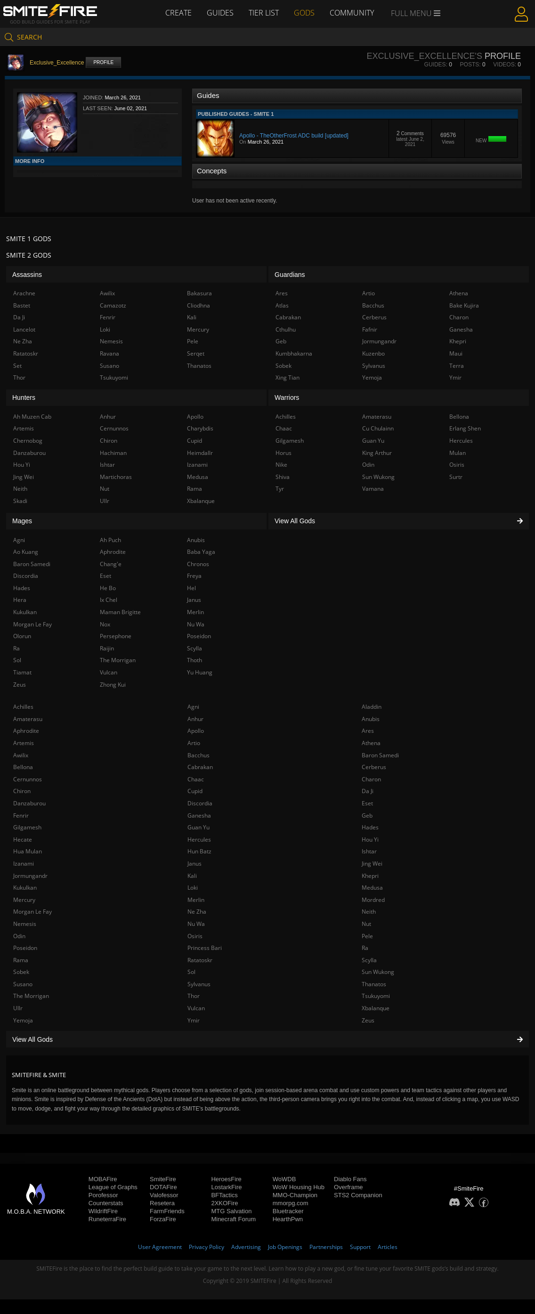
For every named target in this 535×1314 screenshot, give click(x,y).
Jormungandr (30, 876)
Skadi (20, 501)
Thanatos (374, 984)
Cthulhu (286, 329)
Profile (103, 62)
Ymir (193, 1020)
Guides (220, 13)
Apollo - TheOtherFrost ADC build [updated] (294, 135)
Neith (369, 912)
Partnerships (326, 1247)
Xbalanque (375, 1008)
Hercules (199, 839)
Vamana (373, 489)
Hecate (22, 839)
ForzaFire (163, 1219)
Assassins (27, 274)
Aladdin (371, 707)
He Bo (108, 588)
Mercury (24, 900)
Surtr (455, 477)
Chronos (198, 564)
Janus (194, 864)
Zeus (368, 1020)
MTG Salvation (231, 1211)
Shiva (283, 477)
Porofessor (103, 1195)
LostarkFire (226, 1187)
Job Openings (285, 1247)
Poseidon (25, 948)
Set (17, 366)
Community (352, 13)
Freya (194, 576)
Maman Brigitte (120, 612)
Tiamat (22, 672)
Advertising (246, 1247)
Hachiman (113, 453)
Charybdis (200, 428)
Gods (304, 13)
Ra (365, 948)
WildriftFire (103, 1211)
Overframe (348, 1187)
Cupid (195, 791)
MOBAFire (103, 1179)
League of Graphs (113, 1187)
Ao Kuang (25, 552)
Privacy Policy (206, 1247)
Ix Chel (108, 600)
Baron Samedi (380, 755)
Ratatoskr (199, 960)
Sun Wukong (378, 972)
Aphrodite (26, 731)
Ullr (18, 1008)
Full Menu (415, 13)
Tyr (280, 489)
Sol (191, 972)
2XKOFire (224, 1203)
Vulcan (196, 1008)
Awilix (20, 755)
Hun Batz (199, 851)
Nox (105, 624)
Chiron (22, 791)
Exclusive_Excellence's (424, 56)
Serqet (195, 353)
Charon (371, 779)
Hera (19, 600)
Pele (367, 936)
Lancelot (24, 329)
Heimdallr (200, 453)
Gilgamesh (27, 827)
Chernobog (27, 441)
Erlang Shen (465, 428)
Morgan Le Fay (32, 912)
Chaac (195, 779)
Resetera (162, 1203)
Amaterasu (27, 719)
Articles (387, 1247)
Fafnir (369, 329)
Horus (284, 453)
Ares (368, 731)
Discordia (199, 803)
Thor (193, 996)
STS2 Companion (358, 1195)
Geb (367, 815)
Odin (19, 936)
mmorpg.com (290, 1203)
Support (360, 1247)
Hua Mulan (27, 851)
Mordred (373, 900)
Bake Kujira (464, 305)
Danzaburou (29, 803)
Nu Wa (196, 924)
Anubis (371, 719)
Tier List (264, 13)
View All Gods (267, 1039)
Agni (193, 707)
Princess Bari (204, 948)
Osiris (195, 936)
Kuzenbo (373, 353)
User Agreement (160, 1247)
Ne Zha (196, 912)
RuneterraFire (107, 1219)
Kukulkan (25, 888)
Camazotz (113, 305)
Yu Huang (199, 672)
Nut (366, 924)
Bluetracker (288, 1211)
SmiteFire (163, 1179)
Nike (281, 465)
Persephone (115, 636)
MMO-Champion (295, 1195)
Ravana (109, 353)
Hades (370, 827)
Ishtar (369, 851)
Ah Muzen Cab (32, 417)
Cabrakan (200, 767)
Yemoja (23, 1020)
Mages (22, 521)
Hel (191, 588)
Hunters (23, 397)
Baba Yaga (201, 552)
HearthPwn (288, 1219)
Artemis (23, 743)
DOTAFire (163, 1187)
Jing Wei (372, 864)
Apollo (195, 731)
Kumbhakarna (294, 353)
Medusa (372, 888)
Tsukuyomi (376, 996)
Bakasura (199, 293)
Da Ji (367, 791)
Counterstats (106, 1203)
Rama (20, 960)
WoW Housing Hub (298, 1187)
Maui (455, 353)
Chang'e (111, 564)
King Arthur (377, 453)
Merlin (195, 900)
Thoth (194, 660)
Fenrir (21, 815)
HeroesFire (226, 1179)
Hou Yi (370, 839)
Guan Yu (198, 827)
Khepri (370, 876)
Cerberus (374, 767)
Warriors (287, 397)
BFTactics (224, 1195)
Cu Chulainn (378, 428)
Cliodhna (198, 305)
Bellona (23, 767)
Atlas (282, 305)
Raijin (107, 648)
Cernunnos (27, 779)
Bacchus (198, 755)
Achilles (23, 707)
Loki (192, 888)
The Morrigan (31, 996)
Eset (367, 803)
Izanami (23, 864)
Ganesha (199, 815)
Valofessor (164, 1195)
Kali (192, 876)
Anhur (195, 719)
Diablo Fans (350, 1179)
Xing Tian (288, 377)
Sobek (21, 972)
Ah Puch (110, 540)
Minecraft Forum (233, 1219)
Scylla (369, 960)
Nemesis (24, 924)
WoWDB (284, 1179)
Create (178, 13)
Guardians (290, 274)
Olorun (22, 636)
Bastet (21, 305)
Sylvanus (199, 984)
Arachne (24, 293)
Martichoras (116, 477)
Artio (193, 743)
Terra (456, 366)
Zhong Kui (113, 685)
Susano (22, 984)
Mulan (457, 453)
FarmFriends (167, 1211)
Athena (371, 743)
